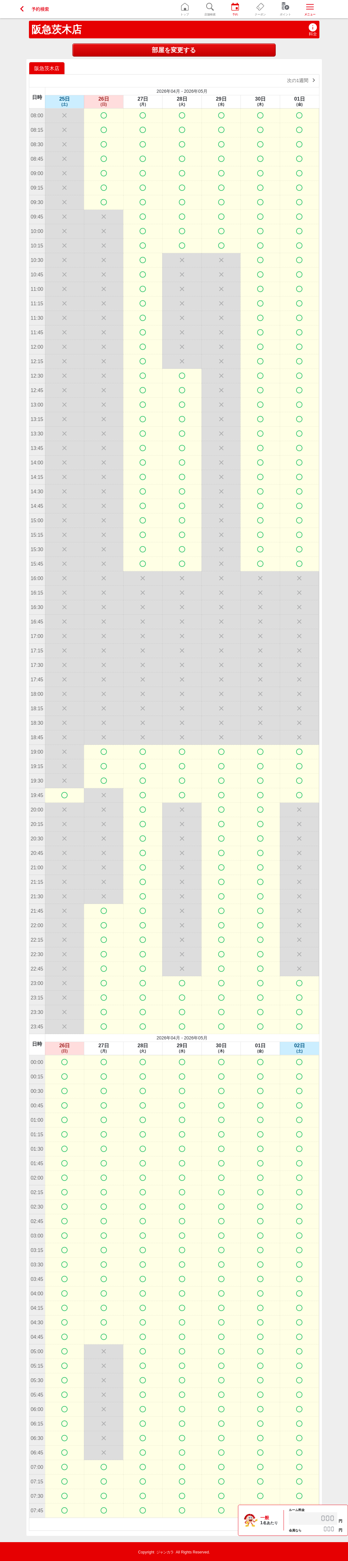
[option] (47, 68)
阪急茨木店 (56, 29)
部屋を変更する (174, 50)
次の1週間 (302, 80)
